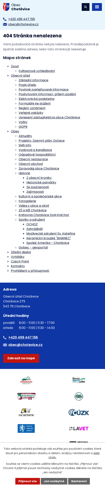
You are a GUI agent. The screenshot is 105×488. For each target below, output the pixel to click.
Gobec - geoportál (33, 247)
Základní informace (33, 80)
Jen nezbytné (54, 481)
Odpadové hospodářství (37, 154)
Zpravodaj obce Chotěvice (39, 168)
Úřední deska (21, 252)
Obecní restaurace (33, 159)
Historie (24, 173)
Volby (23, 122)
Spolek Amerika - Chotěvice (47, 243)
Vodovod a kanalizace (35, 150)
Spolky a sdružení (32, 219)
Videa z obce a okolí (34, 205)
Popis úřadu (27, 85)
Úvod (15, 66)
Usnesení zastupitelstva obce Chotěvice (49, 117)
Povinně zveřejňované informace (44, 89)
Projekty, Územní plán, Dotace (42, 140)
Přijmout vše (27, 481)
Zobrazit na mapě (21, 358)
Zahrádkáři (34, 229)
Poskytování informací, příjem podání (47, 94)
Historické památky (41, 182)
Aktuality (25, 136)
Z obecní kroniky (39, 178)
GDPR (23, 126)
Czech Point (20, 261)
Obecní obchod (31, 164)
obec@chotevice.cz (23, 24)
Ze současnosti (37, 187)
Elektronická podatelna (36, 99)
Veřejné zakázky (31, 113)
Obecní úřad (20, 75)
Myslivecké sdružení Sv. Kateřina (50, 233)
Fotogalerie (27, 201)
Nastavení (79, 481)
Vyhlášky (17, 257)
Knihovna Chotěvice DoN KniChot (44, 215)
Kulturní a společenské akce (40, 196)
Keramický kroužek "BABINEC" (48, 238)
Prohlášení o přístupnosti (30, 270)
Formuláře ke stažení (35, 103)
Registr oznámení (32, 108)
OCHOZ (32, 224)
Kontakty (18, 266)
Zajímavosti (35, 192)
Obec (15, 131)
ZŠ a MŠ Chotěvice (33, 210)
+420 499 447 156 (21, 19)
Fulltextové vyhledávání (37, 71)
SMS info (25, 145)
